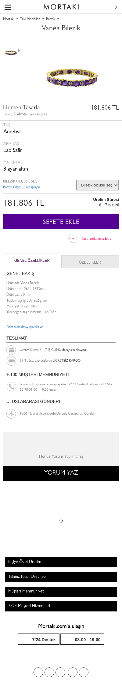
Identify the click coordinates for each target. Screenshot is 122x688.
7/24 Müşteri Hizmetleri (29, 606)
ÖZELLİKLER (90, 262)
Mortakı (8, 19)
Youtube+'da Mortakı (83, 672)
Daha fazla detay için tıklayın (24, 327)
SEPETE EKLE (61, 223)
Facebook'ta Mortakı (38, 672)
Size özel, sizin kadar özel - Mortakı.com (61, 5)
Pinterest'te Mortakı (60, 672)
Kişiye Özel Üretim (24, 562)
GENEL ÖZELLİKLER (32, 260)
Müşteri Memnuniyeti (26, 591)
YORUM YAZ (61, 473)
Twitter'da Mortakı (49, 672)
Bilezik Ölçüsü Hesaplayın (21, 188)
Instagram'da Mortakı (72, 672)
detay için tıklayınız (74, 350)
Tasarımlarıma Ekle (96, 239)
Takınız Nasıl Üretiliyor (27, 577)
